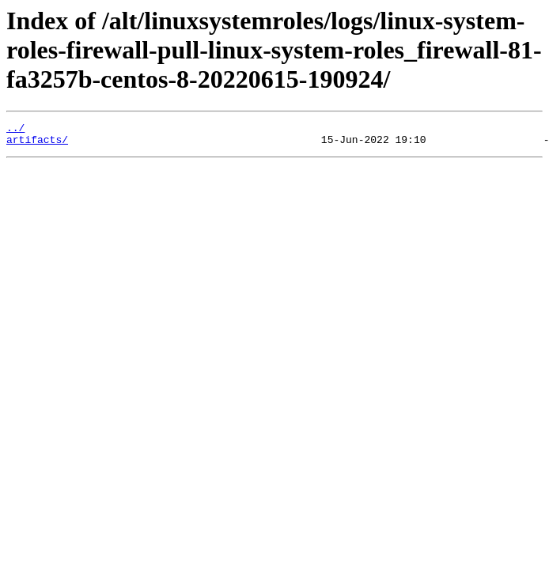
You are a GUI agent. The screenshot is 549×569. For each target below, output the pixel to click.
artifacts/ (37, 144)
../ (15, 129)
